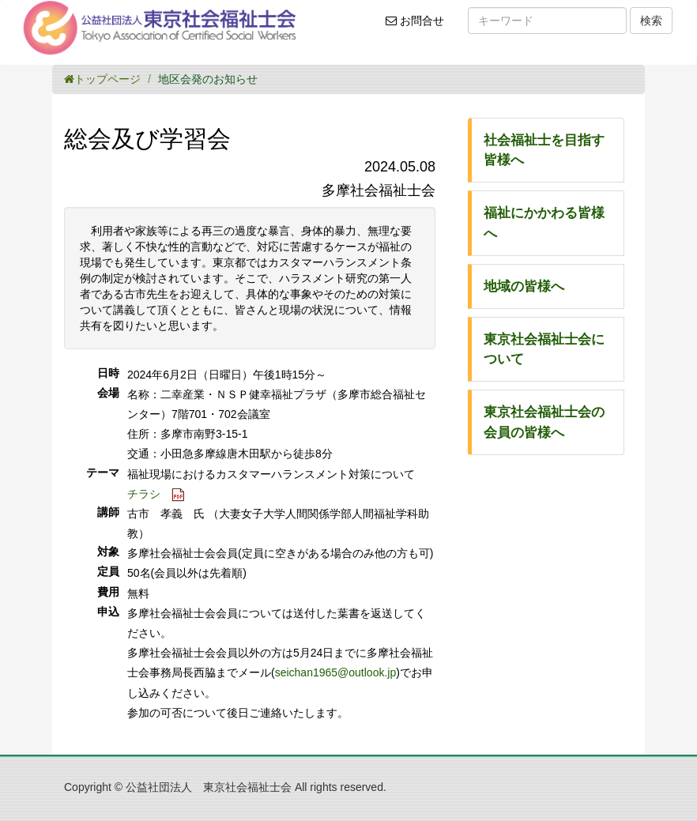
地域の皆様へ (524, 286)
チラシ (143, 494)
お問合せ (420, 26)
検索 (651, 20)
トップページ (102, 79)
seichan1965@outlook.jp (336, 672)
